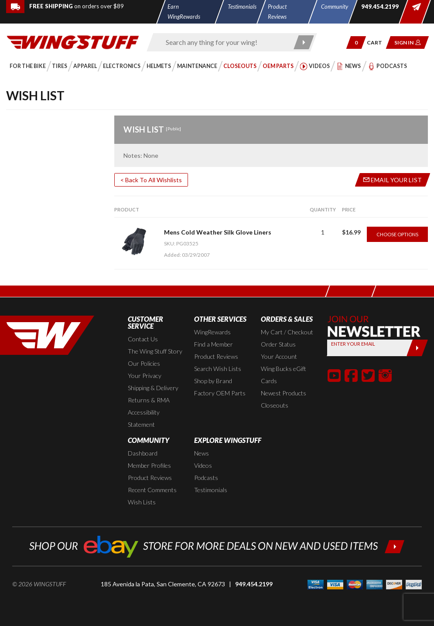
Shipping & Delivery (153, 387)
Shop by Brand (213, 380)
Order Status (278, 344)
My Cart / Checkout (287, 332)
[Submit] (417, 348)
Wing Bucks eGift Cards (283, 374)
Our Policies (144, 363)
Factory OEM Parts (220, 393)
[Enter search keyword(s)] (224, 42)
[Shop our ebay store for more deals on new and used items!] (217, 545)
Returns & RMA (149, 400)
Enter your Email (353, 344)
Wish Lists (142, 502)
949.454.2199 (254, 584)
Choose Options (397, 234)
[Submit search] (304, 42)
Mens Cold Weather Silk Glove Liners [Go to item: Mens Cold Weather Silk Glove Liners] (217, 232)
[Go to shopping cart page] (377, 42)
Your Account (279, 356)
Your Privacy (144, 375)
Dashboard (142, 453)
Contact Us (143, 339)
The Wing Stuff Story (155, 351)
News (201, 453)
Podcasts (206, 477)
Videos (203, 465)
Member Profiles (149, 465)
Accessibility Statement (144, 418)
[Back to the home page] (73, 41)
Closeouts (274, 405)
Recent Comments (152, 489)
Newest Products (283, 393)
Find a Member (213, 344)
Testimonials (210, 489)
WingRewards (212, 332)
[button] (356, 42)
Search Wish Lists (217, 368)
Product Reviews (216, 356)
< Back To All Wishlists (151, 180)
